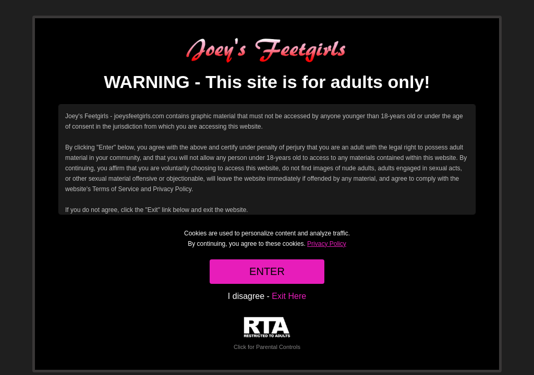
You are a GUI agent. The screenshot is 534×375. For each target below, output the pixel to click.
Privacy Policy (326, 243)
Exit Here (289, 296)
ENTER (267, 271)
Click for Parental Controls (267, 334)
